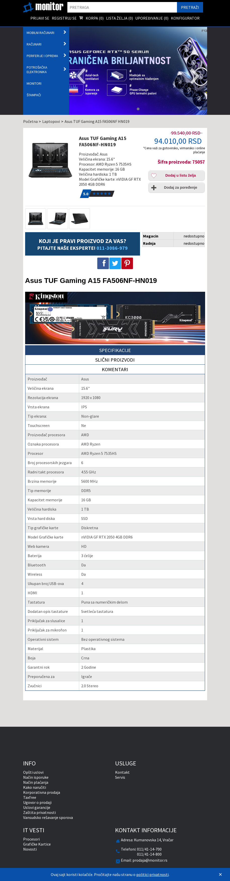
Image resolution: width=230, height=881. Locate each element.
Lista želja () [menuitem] (119, 18)
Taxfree (29, 797)
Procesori (31, 839)
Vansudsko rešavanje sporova (48, 817)
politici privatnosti (152, 874)
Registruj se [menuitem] (64, 18)
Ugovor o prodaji (37, 802)
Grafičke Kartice (37, 844)
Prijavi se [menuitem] (39, 18)
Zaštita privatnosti (39, 812)
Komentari (115, 369)
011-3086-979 (112, 248)
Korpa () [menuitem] (91, 19)
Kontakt (122, 772)
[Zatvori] (220, 874)
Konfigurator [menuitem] (185, 18)
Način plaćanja (35, 782)
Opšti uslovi (33, 772)
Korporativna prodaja (41, 792)
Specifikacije (115, 350)
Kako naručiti (34, 787)
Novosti (30, 849)
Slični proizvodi (115, 360)
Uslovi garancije (36, 807)
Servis (120, 777)
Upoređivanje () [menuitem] (151, 18)
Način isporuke (36, 777)
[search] (122, 7)
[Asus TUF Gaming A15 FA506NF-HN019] (50, 160)
